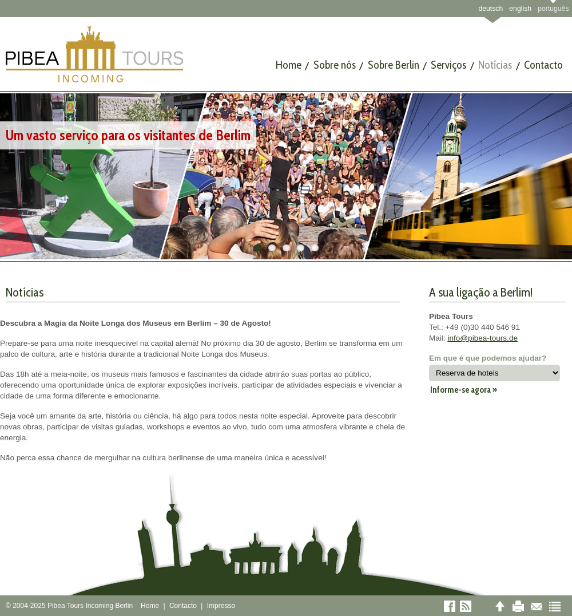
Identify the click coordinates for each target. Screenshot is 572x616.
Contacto (183, 606)
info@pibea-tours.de (482, 338)
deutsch (490, 9)
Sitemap (555, 606)
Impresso (221, 606)
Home (150, 606)
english (520, 9)
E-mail (536, 606)
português (553, 9)
